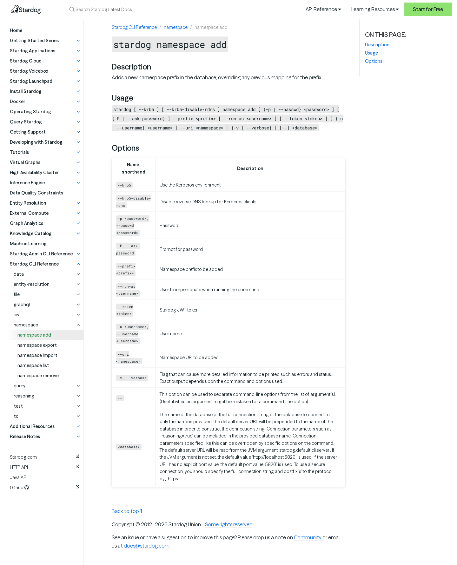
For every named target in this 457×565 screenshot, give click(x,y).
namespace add (34, 335)
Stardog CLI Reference (134, 27)
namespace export (37, 345)
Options (373, 61)
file (17, 294)
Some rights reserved (229, 524)
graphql (22, 304)
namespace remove (38, 375)
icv (16, 315)
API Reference (323, 9)
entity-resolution (32, 284)
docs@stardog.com (146, 545)
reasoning (24, 396)
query (19, 386)
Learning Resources (375, 9)
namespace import (37, 355)
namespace (26, 325)
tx (16, 416)
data (19, 274)
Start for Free (428, 9)
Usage (371, 53)
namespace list (33, 365)
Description (377, 45)
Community (307, 537)
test (18, 406)
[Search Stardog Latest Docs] (148, 9)
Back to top (127, 511)
